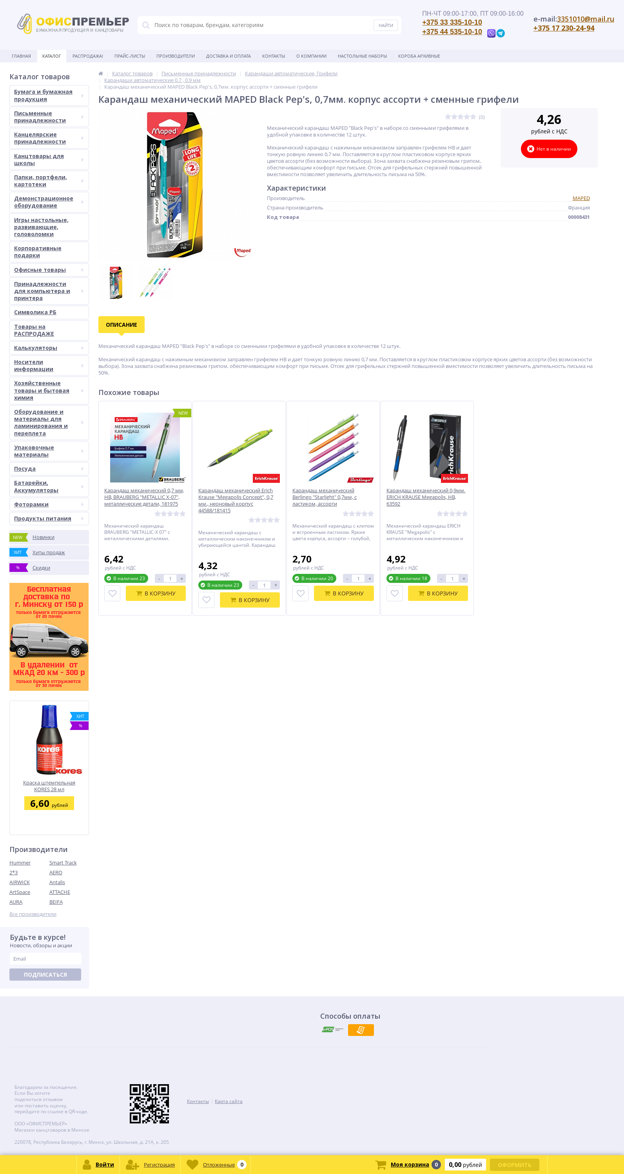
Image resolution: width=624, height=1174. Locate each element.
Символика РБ (35, 312)
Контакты (273, 56)
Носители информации (48, 365)
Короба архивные (419, 56)
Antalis (57, 882)
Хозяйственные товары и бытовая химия (48, 390)
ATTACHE (59, 892)
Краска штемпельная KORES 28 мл (49, 785)
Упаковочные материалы (48, 451)
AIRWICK (19, 882)
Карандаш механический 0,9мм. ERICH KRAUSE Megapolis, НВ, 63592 (425, 497)
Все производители (32, 914)
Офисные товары (48, 269)
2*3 (13, 872)
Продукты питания (48, 518)
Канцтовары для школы (48, 159)
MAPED (581, 198)
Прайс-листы (129, 56)
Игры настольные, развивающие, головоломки (41, 227)
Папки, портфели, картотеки (48, 180)
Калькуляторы (48, 347)
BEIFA (56, 901)
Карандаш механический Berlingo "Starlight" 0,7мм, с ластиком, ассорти (324, 497)
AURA (15, 901)
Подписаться (45, 974)
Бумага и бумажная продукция (48, 95)
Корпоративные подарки (38, 251)
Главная (21, 56)
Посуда (48, 468)
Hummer (20, 862)
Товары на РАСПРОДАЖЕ (34, 330)
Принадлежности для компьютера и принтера (48, 291)
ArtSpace (19, 892)
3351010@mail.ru (585, 19)
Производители (175, 56)
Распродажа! (88, 56)
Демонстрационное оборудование (48, 202)
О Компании (311, 56)
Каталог (51, 56)
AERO (55, 872)
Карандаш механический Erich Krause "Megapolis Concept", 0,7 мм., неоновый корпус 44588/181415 (235, 500)
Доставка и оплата (228, 56)
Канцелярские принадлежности (48, 138)
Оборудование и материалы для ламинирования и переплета (48, 422)
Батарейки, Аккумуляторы (48, 486)
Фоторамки (48, 504)
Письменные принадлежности (48, 116)
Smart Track (63, 862)
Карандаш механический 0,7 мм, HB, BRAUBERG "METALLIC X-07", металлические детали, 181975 (144, 497)
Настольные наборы (362, 56)
